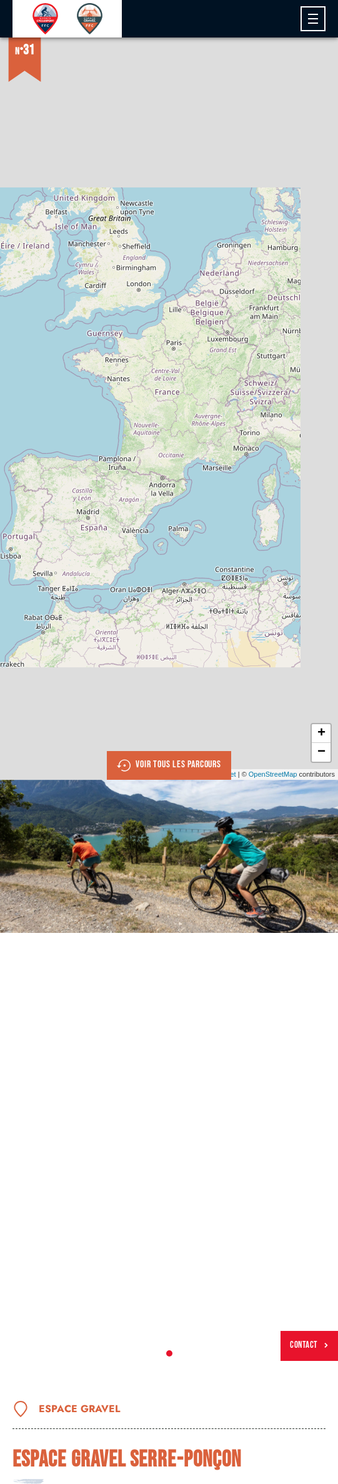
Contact (309, 1345)
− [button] (321, 752)
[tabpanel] (169, 856)
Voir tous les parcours (169, 765)
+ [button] (321, 733)
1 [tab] (169, 1353)
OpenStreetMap (273, 774)
